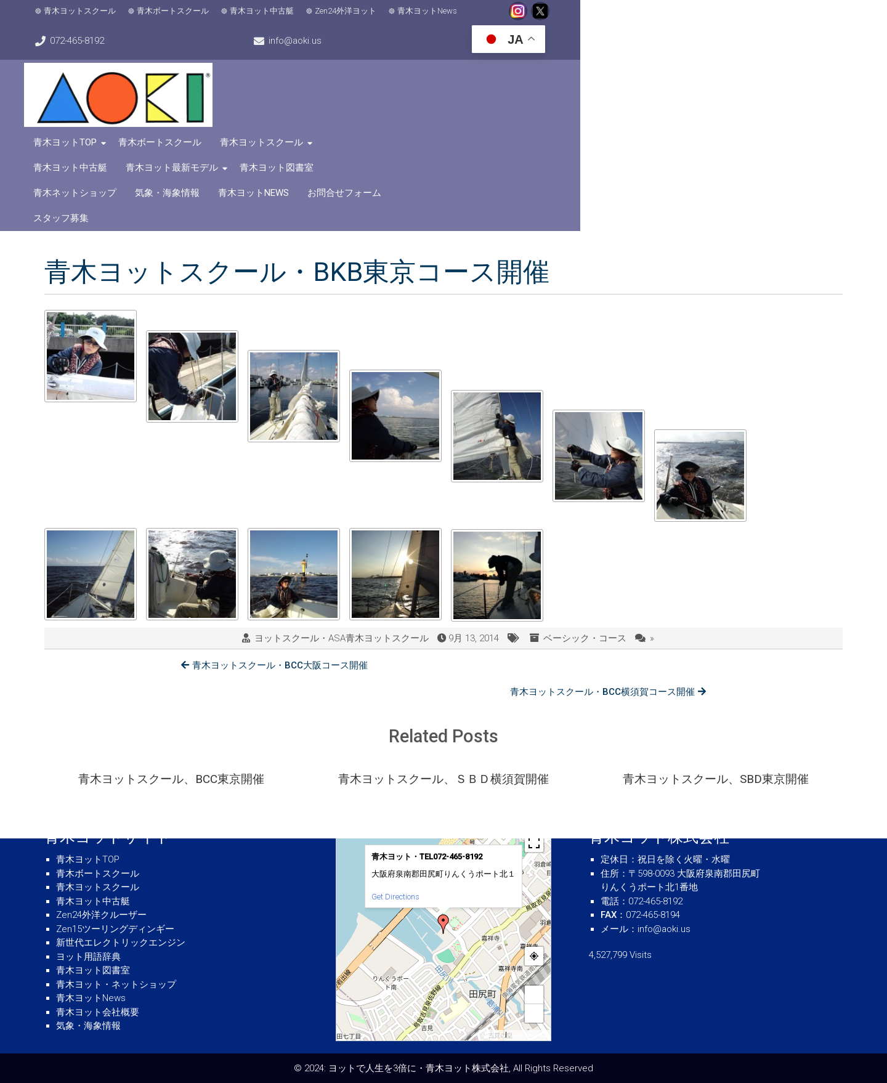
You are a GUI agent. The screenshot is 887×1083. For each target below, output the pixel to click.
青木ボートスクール (188, 18)
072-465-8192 (607, 18)
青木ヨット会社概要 (97, 1012)
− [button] (534, 1013)
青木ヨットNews (442, 18)
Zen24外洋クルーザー (101, 914)
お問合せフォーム (697, 86)
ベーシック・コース (584, 518)
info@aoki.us (706, 18)
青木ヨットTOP (325, 61)
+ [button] (534, 994)
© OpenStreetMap (528, 1035)
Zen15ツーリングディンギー (115, 929)
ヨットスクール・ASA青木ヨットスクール (341, 518)
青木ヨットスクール (95, 18)
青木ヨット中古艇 (277, 18)
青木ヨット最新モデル (723, 61)
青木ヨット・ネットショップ (116, 984)
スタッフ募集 (780, 86)
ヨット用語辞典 (88, 956)
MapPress (492, 1035)
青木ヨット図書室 (330, 86)
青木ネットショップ (427, 86)
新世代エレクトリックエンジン (120, 942)
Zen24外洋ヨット (361, 18)
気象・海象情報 (519, 86)
